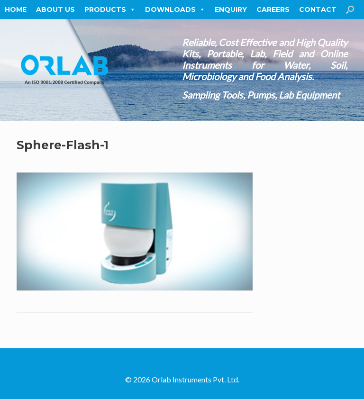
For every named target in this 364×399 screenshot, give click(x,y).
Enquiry (231, 9)
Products (110, 9)
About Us (55, 9)
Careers (273, 9)
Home (16, 9)
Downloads (175, 9)
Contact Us (323, 9)
